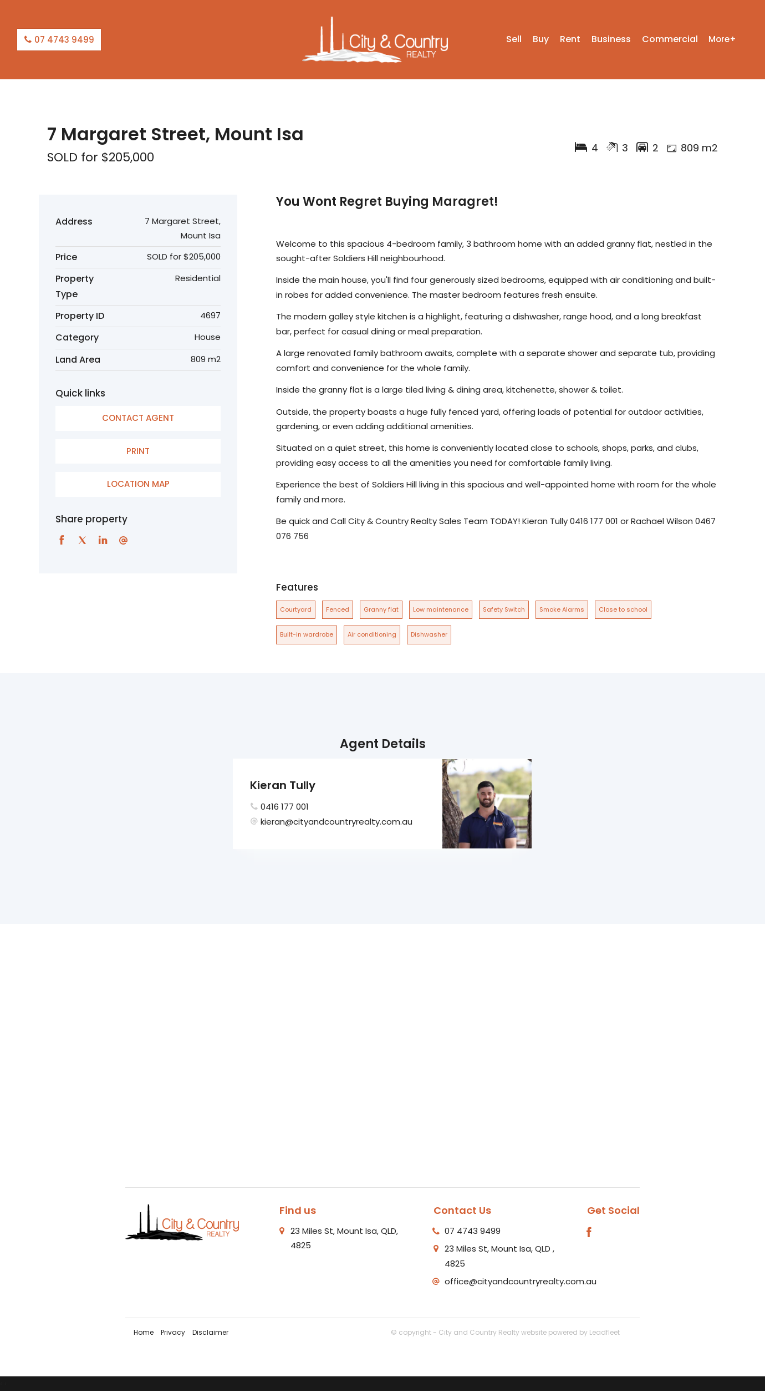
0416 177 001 (285, 806)
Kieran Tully (282, 785)
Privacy (173, 1332)
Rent (570, 39)
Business (611, 39)
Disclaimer (210, 1332)
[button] (138, 451)
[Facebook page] (589, 1233)
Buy (541, 39)
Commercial (670, 39)
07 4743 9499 (59, 39)
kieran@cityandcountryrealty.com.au (336, 821)
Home (144, 1332)
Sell (514, 39)
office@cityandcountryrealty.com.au (520, 1281)
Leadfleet (604, 1332)
